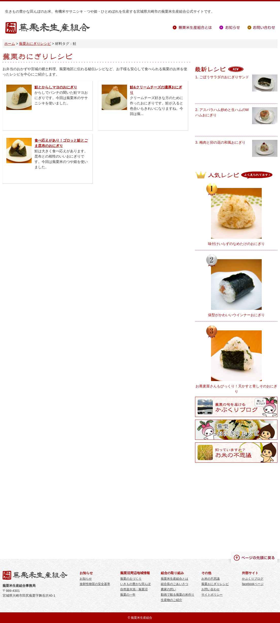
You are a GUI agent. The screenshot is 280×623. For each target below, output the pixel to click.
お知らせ (229, 27)
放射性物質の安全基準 (95, 584)
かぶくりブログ (252, 578)
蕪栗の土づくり (131, 578)
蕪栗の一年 (127, 594)
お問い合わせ (261, 27)
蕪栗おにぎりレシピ (35, 44)
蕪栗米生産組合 (47, 28)
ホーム (9, 44)
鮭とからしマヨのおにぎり (55, 87)
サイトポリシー (212, 594)
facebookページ (253, 584)
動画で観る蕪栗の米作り (177, 594)
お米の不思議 (210, 578)
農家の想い (168, 589)
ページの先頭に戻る (254, 557)
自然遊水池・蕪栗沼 (134, 589)
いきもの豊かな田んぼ (135, 584)
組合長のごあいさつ (174, 584)
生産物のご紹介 (171, 600)
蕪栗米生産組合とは (192, 27)
